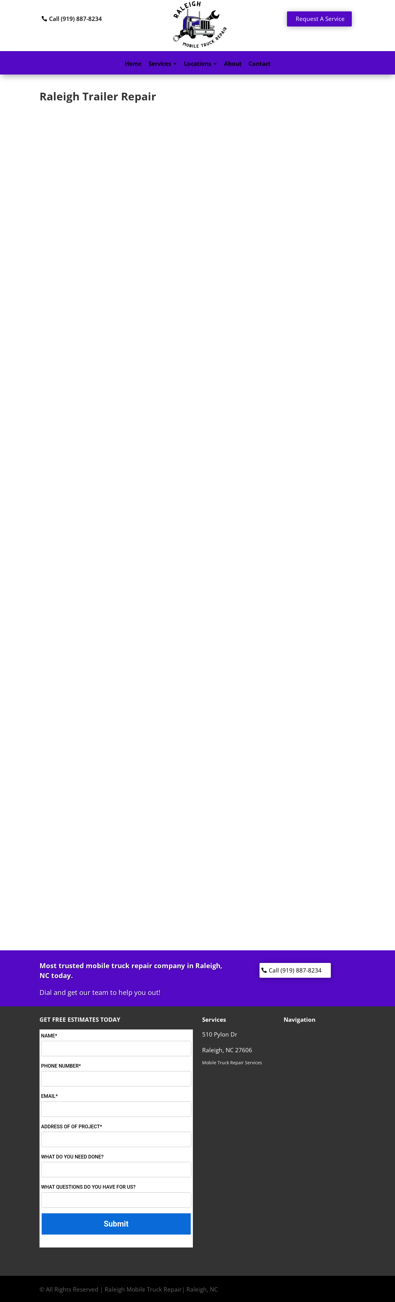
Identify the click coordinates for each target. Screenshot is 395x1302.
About (233, 64)
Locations (197, 64)
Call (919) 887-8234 (75, 19)
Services (159, 64)
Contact (259, 64)
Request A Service (320, 19)
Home (133, 64)
